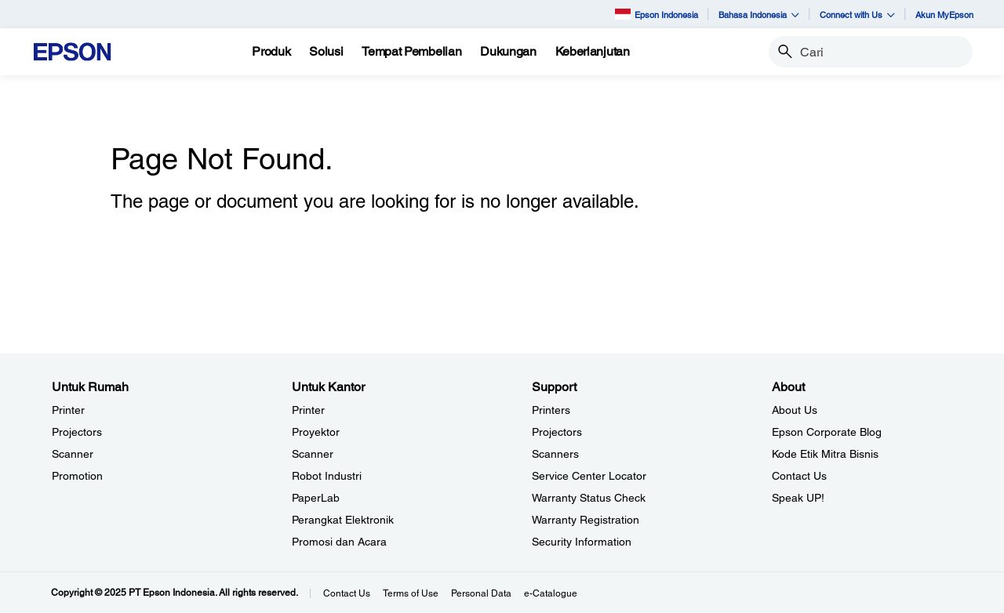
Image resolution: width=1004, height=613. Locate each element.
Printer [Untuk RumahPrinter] (68, 410)
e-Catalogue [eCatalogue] (550, 593)
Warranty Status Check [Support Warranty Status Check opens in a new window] (589, 497)
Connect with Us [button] (857, 14)
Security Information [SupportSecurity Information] (581, 541)
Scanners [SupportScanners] (555, 454)
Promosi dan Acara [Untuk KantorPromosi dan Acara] (339, 541)
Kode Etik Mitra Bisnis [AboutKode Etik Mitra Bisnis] (825, 454)
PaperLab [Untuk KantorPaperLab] (316, 497)
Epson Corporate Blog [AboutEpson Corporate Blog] (827, 432)
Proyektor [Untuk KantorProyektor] (316, 432)
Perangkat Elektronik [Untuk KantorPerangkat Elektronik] (343, 519)
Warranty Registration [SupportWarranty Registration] (585, 519)
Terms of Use (410, 593)
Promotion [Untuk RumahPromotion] (77, 476)
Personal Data (481, 593)
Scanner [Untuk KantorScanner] (312, 454)
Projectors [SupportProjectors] (557, 432)
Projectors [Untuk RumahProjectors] (77, 432)
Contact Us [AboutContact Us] (799, 476)
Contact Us (346, 593)
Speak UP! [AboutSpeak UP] (798, 497)
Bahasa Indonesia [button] (758, 14)
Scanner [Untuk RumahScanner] (72, 454)
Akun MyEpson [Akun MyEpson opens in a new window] (944, 14)
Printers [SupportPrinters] (551, 410)
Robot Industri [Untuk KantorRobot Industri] (327, 476)
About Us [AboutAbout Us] (794, 410)
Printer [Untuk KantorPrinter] (308, 410)
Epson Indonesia (656, 14)
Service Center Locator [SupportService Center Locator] (589, 476)
